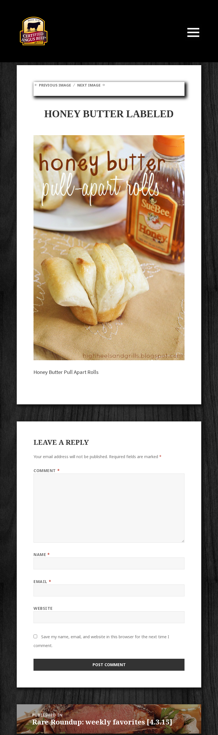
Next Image (93, 85)
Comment (46, 470)
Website (43, 608)
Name (41, 554)
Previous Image (56, 85)
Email (42, 581)
